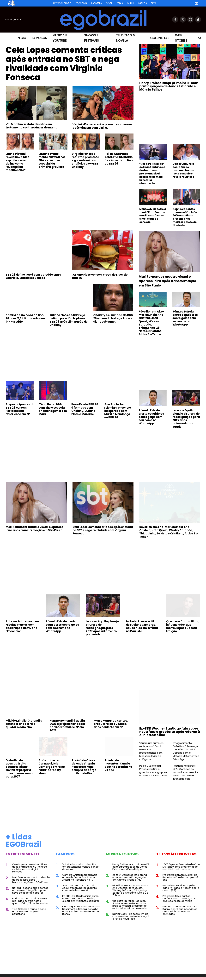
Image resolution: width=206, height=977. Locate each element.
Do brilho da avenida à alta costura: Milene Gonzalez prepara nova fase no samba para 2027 (20, 768)
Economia (81, 3)
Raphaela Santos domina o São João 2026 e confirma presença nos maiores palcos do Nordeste (185, 217)
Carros (142, 3)
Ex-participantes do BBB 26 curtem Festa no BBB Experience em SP (20, 409)
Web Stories (181, 38)
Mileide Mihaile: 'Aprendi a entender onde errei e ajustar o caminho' (24, 724)
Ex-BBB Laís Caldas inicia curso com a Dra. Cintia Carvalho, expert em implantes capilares (80, 898)
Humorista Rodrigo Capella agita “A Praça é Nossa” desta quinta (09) (181, 887)
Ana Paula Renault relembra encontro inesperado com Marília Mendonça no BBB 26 (117, 411)
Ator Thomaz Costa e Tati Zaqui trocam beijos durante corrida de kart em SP (79, 887)
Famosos (39, 38)
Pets (153, 3)
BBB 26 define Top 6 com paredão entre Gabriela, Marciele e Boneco (33, 276)
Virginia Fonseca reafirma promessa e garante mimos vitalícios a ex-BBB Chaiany (85, 160)
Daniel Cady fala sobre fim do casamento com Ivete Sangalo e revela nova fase (183, 170)
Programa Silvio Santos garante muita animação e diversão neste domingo (179, 898)
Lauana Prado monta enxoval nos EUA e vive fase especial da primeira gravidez (52, 160)
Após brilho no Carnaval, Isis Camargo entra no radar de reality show (52, 767)
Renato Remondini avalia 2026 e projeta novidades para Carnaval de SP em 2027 (67, 725)
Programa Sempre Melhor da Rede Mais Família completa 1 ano (180, 877)
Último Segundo (62, 3)
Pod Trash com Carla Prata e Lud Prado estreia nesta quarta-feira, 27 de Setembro (30, 900)
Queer (130, 3)
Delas (120, 3)
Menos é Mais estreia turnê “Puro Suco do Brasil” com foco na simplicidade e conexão (152, 215)
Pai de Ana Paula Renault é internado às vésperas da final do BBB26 (119, 158)
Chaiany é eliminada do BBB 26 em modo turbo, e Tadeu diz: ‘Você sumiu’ (113, 318)
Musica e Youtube (60, 38)
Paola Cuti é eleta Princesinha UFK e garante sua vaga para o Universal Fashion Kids (153, 770)
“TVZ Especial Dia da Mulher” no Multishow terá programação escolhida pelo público (181, 866)
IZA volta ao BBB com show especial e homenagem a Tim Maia (53, 409)
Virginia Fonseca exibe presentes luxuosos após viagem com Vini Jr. (103, 126)
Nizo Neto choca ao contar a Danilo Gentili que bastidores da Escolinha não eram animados (180, 910)
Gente (109, 3)
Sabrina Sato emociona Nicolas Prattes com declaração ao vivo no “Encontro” (22, 626)
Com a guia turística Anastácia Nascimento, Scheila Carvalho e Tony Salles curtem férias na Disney (81, 910)
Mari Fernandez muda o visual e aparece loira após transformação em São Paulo (167, 281)
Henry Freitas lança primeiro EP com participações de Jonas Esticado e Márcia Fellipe (168, 86)
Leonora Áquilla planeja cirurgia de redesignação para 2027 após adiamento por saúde (186, 418)
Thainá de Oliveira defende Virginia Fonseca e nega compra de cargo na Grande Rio (84, 767)
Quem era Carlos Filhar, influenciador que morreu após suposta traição (182, 626)
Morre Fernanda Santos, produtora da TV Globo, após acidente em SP (111, 724)
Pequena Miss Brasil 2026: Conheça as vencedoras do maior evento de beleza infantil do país (185, 772)
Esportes (96, 3)
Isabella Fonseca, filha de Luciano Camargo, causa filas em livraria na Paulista (142, 626)
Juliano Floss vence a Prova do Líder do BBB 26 (99, 276)
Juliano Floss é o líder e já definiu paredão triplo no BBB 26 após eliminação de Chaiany (68, 319)
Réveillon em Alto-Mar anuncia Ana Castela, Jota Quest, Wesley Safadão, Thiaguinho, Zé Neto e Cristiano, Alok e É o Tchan (151, 323)
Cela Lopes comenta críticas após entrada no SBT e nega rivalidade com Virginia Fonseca (64, 64)
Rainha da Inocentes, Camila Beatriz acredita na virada (118, 765)
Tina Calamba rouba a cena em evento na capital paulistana (29, 911)
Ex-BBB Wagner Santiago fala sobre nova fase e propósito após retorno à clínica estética (169, 732)
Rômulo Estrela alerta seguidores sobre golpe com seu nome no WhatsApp (185, 318)
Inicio (21, 38)
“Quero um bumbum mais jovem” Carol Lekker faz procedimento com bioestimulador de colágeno (151, 751)
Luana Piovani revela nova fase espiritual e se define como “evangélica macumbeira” (17, 162)
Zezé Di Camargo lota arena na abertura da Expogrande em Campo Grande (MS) (129, 877)
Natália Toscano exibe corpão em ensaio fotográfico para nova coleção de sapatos (30, 890)
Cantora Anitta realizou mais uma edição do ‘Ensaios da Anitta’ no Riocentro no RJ (79, 877)
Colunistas (160, 38)
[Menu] (7, 38)
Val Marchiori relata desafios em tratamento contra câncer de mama (31, 126)
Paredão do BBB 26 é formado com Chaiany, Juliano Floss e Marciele (84, 409)
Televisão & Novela (125, 38)
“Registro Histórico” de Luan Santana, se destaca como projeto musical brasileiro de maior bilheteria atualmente (152, 173)
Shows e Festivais (91, 38)
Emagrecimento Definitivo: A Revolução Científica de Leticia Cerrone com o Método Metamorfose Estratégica (186, 751)
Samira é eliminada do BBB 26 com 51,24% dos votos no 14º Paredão (25, 318)
